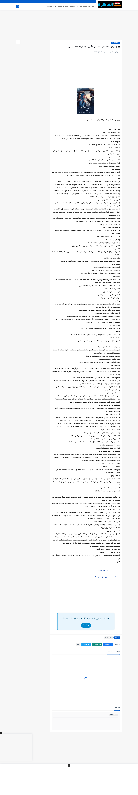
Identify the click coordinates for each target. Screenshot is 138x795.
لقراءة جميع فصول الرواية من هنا (107, 577)
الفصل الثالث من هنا (104, 571)
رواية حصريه (115, 42)
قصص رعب (83, 6)
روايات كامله (92, 6)
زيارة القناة (86, 625)
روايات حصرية (74, 6)
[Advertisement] (69, 24)
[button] (108, 644)
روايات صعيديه (51, 6)
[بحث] (17, 6)
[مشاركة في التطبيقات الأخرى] (78, 644)
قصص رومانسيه (63, 6)
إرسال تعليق (113, 715)
